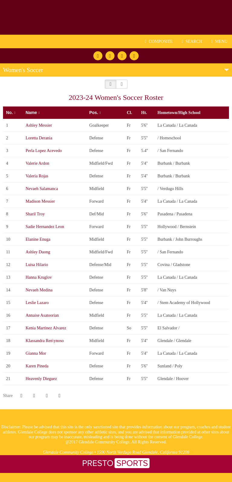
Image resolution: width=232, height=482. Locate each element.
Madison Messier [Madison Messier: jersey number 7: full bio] (41, 201)
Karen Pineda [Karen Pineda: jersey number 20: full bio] (38, 366)
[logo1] (129, 421)
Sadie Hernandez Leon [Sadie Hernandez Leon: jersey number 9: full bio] (45, 226)
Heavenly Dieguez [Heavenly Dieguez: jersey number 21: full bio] (42, 378)
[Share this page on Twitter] (34, 395)
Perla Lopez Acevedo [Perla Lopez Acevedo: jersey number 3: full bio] (44, 150)
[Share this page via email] (46, 395)
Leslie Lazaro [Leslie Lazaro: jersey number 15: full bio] (38, 302)
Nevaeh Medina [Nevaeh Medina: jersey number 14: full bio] (40, 290)
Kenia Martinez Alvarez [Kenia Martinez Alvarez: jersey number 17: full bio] (46, 328)
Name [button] (31, 112)
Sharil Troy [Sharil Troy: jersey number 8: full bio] (36, 214)
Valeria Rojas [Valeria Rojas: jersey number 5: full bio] (38, 176)
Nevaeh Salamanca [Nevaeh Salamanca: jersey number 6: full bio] (42, 188)
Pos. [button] (93, 112)
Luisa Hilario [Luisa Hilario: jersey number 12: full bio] (37, 264)
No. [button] (9, 112)
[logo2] (102, 421)
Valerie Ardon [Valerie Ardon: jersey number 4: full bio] (38, 163)
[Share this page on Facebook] (21, 395)
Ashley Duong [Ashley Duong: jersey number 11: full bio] (38, 252)
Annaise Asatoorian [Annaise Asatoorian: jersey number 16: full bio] (43, 315)
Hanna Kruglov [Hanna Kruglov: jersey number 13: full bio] (39, 277)
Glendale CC (116, 17)
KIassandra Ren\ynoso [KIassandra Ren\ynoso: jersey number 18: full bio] (45, 340)
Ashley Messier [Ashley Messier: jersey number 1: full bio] (39, 125)
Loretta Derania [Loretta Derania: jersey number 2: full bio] (39, 138)
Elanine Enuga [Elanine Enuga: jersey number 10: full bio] (39, 239)
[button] (110, 84)
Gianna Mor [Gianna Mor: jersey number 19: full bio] (36, 353)
